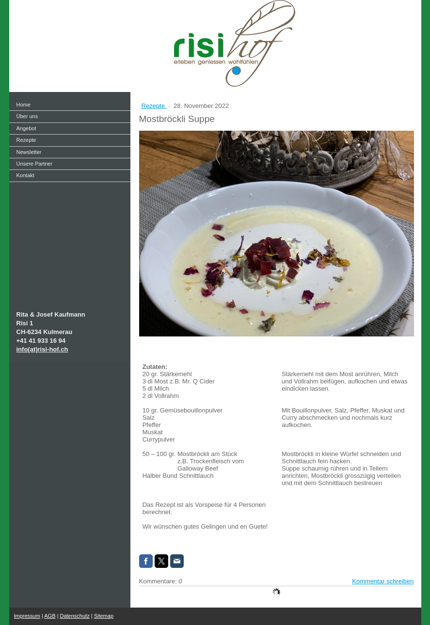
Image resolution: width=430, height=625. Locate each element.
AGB (49, 616)
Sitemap (103, 616)
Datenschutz (75, 616)
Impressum (27, 616)
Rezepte (154, 105)
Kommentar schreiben (383, 581)
